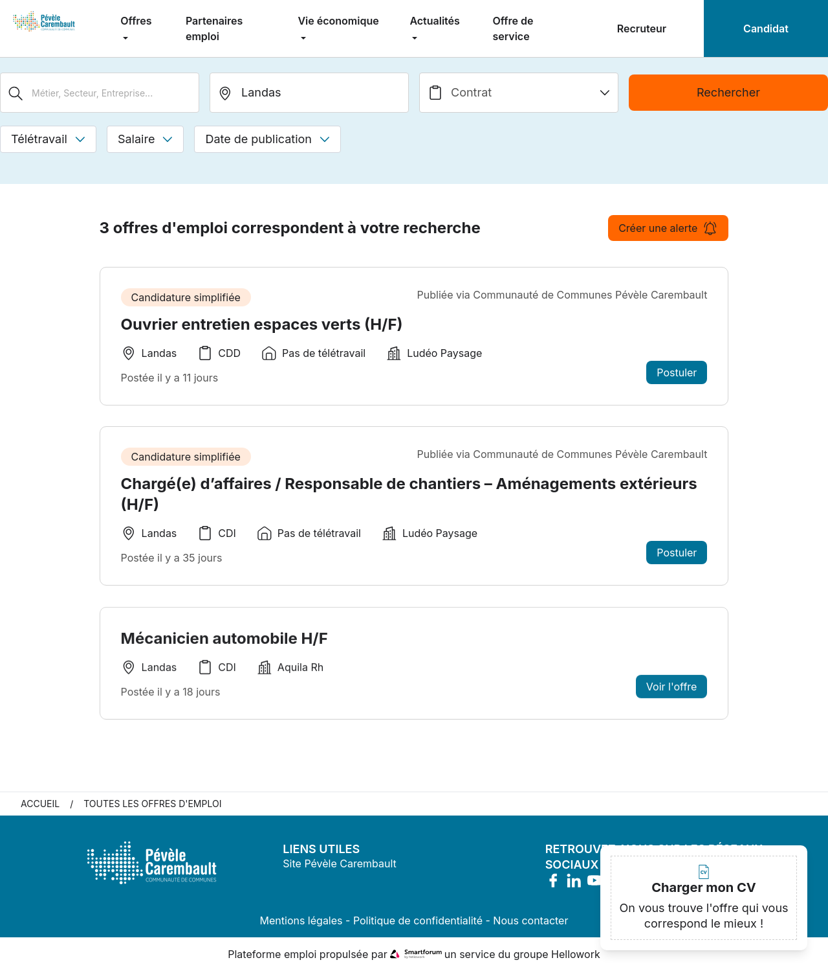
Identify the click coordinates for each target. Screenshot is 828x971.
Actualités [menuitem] (434, 20)
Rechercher (728, 92)
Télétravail (48, 139)
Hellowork (575, 954)
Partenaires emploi (214, 28)
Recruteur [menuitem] (641, 28)
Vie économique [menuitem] (338, 20)
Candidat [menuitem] (766, 28)
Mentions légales (301, 920)
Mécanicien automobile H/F (224, 642)
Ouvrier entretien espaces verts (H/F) (262, 324)
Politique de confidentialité (418, 920)
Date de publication (267, 139)
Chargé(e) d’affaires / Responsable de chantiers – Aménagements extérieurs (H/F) (409, 494)
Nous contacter (530, 920)
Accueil (40, 803)
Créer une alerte (668, 228)
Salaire (145, 139)
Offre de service (512, 28)
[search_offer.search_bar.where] (309, 93)
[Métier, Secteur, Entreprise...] (99, 93)
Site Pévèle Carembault (339, 863)
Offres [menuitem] (135, 20)
